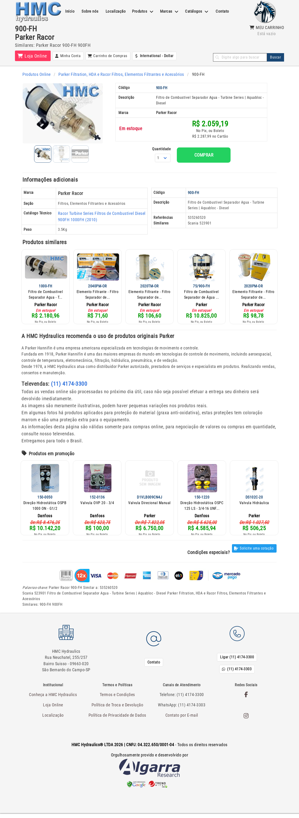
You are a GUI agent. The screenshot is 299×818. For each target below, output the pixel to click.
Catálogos (193, 11)
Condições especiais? (208, 561)
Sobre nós (90, 11)
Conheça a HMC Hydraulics (53, 700)
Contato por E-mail (181, 720)
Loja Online (53, 710)
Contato (222, 11)
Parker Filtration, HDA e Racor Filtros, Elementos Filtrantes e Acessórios (118, 74)
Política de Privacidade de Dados (117, 720)
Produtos (139, 11)
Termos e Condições (117, 700)
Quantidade (184, 156)
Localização (116, 11)
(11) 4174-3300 (69, 392)
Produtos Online (35, 74)
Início (70, 11)
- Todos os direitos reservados (150, 750)
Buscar (275, 57)
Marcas (166, 11)
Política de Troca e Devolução (117, 710)
